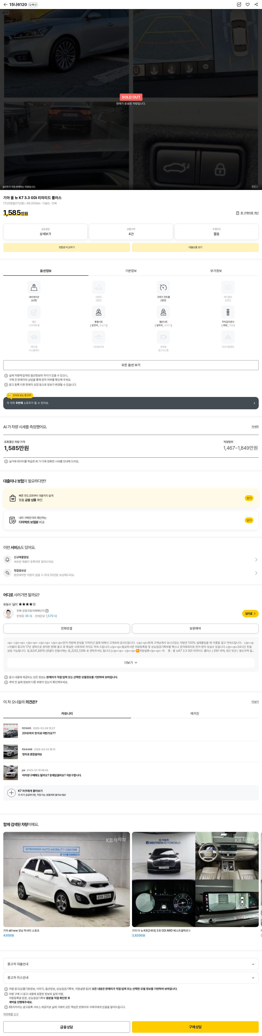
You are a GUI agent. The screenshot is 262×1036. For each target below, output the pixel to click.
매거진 (195, 714)
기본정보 (131, 271)
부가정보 (216, 271)
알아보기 (131, 498)
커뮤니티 (67, 714)
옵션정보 (46, 271)
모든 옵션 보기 (131, 365)
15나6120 (23, 4)
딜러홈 (248, 613)
